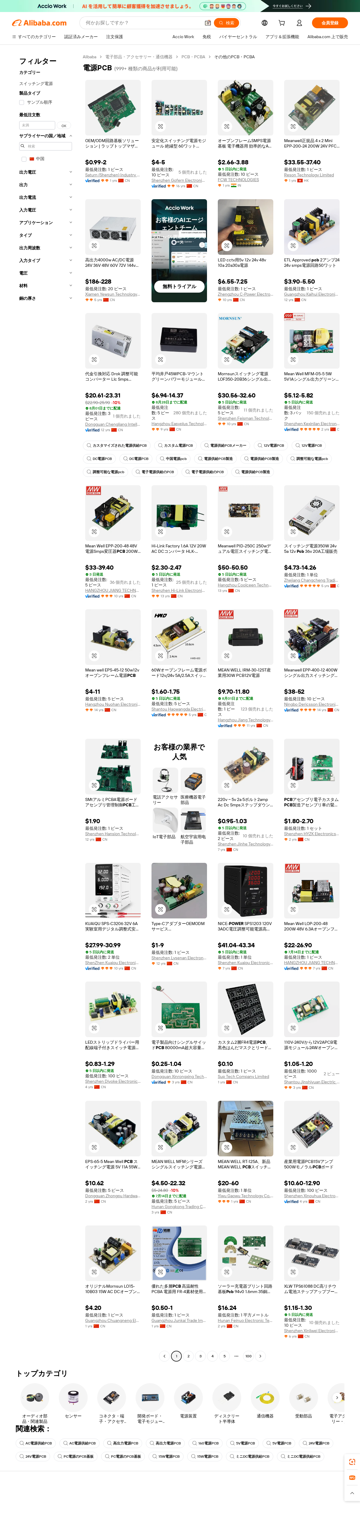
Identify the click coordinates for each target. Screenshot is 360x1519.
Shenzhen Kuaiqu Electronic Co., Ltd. (245, 962)
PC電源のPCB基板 (76, 1456)
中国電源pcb (173, 458)
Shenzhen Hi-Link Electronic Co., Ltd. (179, 590)
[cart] (282, 23)
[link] (352, 1462)
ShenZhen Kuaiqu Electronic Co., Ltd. (113, 962)
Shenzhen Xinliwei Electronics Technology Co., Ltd (312, 1330)
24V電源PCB (316, 1443)
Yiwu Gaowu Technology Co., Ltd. (245, 1195)
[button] (160, 126)
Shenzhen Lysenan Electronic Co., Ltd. (179, 957)
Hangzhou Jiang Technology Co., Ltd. (245, 719)
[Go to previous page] (164, 1356)
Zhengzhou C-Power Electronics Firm (245, 294)
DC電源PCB (99, 458)
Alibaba (89, 56)
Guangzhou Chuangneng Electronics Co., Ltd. (113, 1320)
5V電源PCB (242, 1443)
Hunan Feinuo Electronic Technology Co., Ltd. (245, 1320)
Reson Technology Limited (309, 174)
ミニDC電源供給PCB (249, 1456)
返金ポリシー (93, 1510)
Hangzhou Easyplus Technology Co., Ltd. (179, 423)
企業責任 (296, 1510)
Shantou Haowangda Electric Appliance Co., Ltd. (179, 709)
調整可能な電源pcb (309, 458)
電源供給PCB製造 (215, 458)
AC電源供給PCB (36, 1443)
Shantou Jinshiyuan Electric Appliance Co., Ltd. (312, 1081)
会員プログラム (164, 1510)
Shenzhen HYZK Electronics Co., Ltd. (312, 833)
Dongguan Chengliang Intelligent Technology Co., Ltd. (113, 424)
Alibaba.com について (308, 1498)
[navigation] (46, 707)
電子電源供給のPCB (155, 472)
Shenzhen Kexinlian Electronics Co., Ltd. (312, 423)
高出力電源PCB (122, 1443)
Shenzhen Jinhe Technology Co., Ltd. (245, 844)
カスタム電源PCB (175, 445)
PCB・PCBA (193, 56)
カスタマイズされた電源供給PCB (117, 445)
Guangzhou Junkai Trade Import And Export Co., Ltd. (179, 1320)
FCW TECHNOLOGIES (238, 179)
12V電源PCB (271, 445)
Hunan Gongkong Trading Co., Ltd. (179, 1206)
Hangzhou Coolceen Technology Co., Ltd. (245, 585)
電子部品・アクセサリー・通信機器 (138, 56)
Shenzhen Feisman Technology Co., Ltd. (245, 418)
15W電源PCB (166, 1456)
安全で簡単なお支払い (102, 1498)
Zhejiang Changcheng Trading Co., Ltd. (312, 580)
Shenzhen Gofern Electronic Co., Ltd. (179, 180)
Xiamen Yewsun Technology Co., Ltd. (113, 294)
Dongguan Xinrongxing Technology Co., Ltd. (179, 1076)
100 (248, 1356)
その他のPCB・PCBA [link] (234, 56)
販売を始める (231, 1498)
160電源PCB (205, 1443)
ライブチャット (26, 1510)
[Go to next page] (260, 1356)
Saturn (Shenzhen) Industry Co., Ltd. (113, 174)
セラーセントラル (236, 1510)
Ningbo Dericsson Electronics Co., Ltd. (312, 704)
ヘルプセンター (26, 1498)
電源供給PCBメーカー (225, 445)
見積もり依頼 (162, 1498)
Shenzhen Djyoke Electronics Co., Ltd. (113, 1081)
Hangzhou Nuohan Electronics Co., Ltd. (113, 704)
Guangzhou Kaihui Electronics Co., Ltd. (312, 294)
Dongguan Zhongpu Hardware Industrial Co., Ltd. (113, 1195)
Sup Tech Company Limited (243, 1076)
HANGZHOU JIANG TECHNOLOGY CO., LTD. (113, 590)
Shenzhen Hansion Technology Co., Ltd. (113, 833)
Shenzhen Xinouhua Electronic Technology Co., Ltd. (312, 1195)
